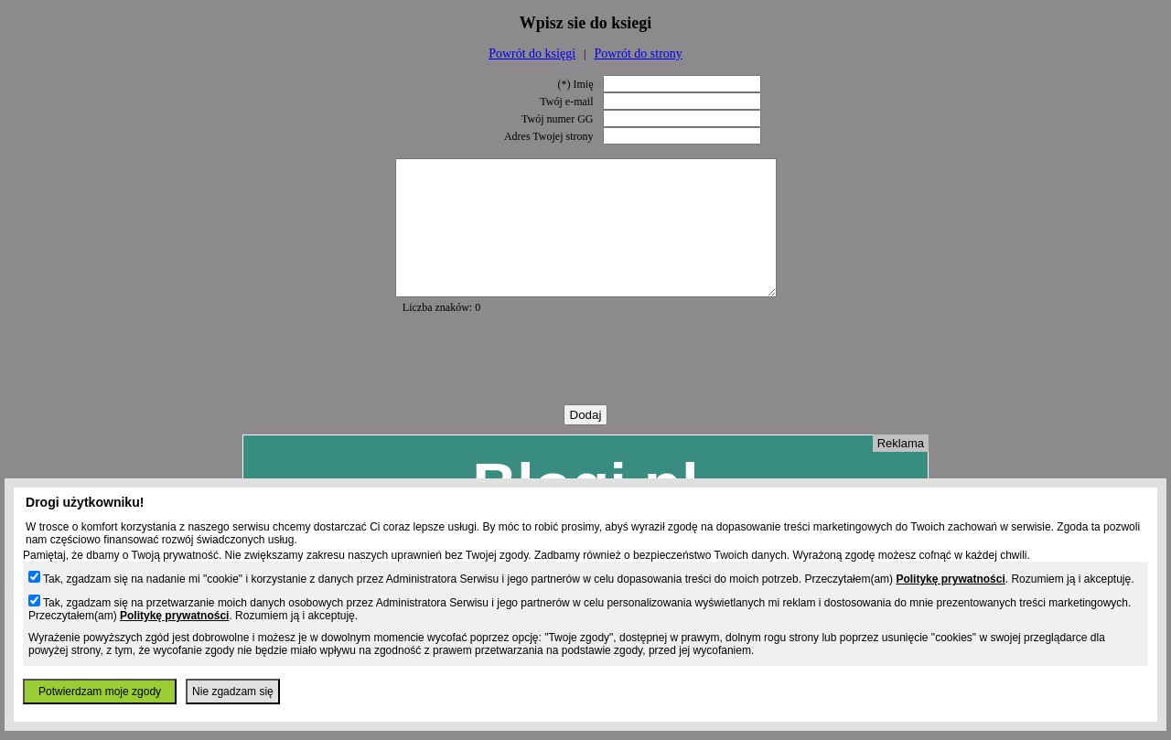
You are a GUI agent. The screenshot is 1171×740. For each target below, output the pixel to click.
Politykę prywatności (950, 579)
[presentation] (585, 387)
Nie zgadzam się (233, 691)
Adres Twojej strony (549, 136)
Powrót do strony (638, 53)
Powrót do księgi (532, 53)
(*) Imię (576, 84)
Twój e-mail (566, 101)
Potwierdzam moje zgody (99, 691)
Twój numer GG (557, 119)
